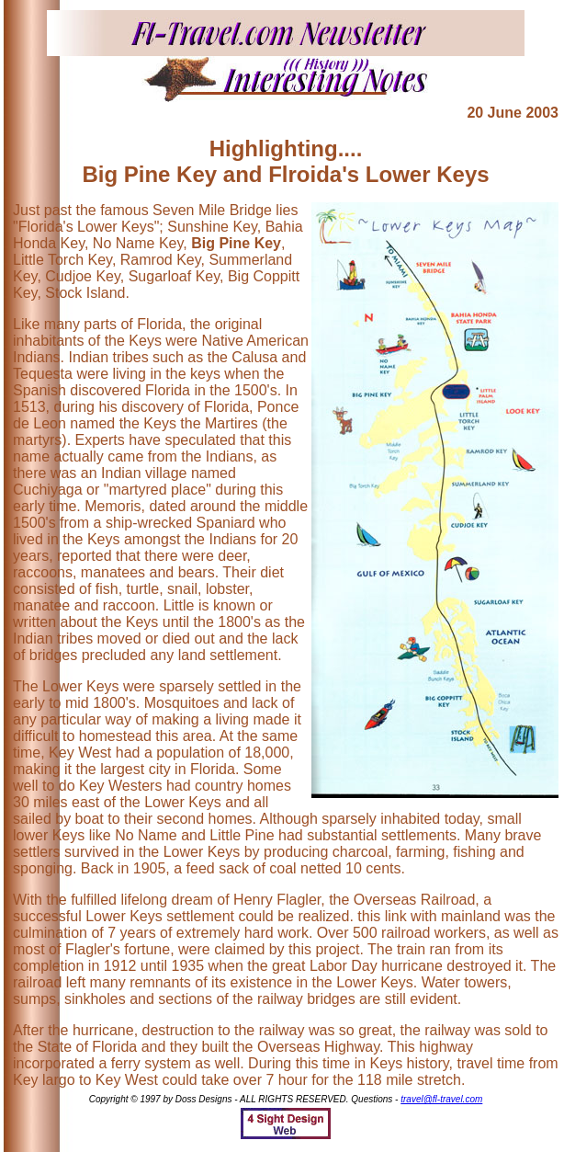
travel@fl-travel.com (441, 1099)
